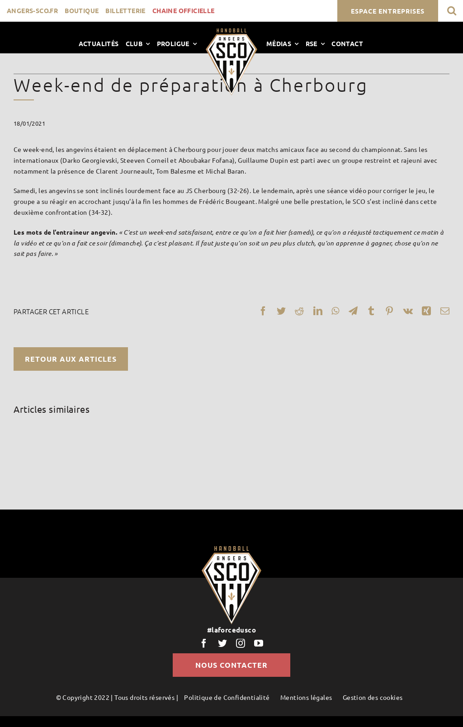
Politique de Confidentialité (226, 697)
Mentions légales (306, 697)
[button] (451, 10)
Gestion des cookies (373, 697)
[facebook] (203, 643)
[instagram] (240, 643)
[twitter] (222, 643)
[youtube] (258, 643)
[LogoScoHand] (231, 32)
